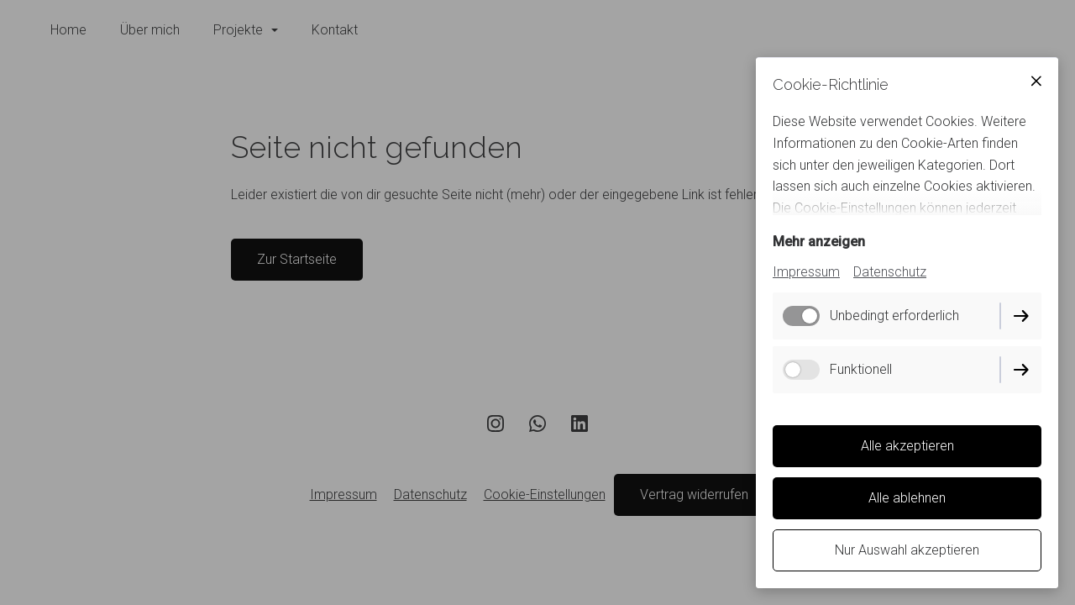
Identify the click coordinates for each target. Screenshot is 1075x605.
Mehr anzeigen (819, 242)
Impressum (806, 272)
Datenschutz (889, 272)
